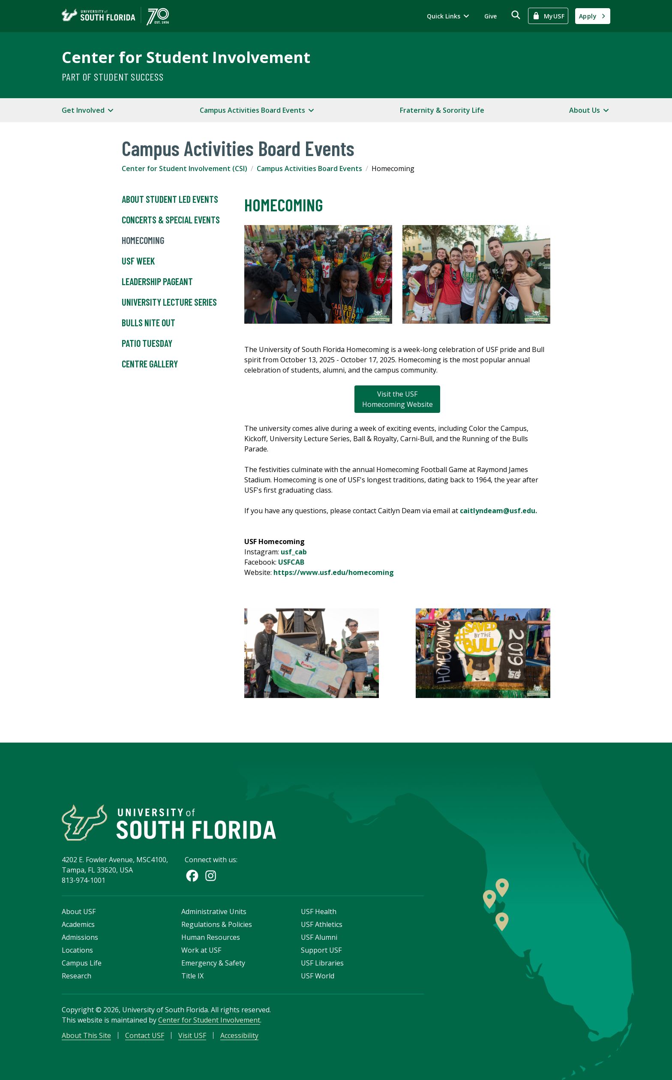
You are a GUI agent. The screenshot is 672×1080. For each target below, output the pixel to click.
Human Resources (210, 937)
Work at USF (201, 950)
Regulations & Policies (216, 924)
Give (490, 16)
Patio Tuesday (147, 343)
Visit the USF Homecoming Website (397, 399)
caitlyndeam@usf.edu (497, 510)
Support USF (321, 950)
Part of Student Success (112, 76)
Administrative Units (213, 911)
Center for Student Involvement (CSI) (184, 168)
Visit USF (192, 1035)
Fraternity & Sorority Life (442, 110)
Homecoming (143, 240)
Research (76, 976)
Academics (78, 924)
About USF (79, 911)
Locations (77, 950)
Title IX (192, 976)
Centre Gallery (150, 364)
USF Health (318, 911)
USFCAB (291, 562)
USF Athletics (321, 924)
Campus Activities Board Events (309, 168)
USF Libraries (322, 963)
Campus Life (82, 963)
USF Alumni (319, 937)
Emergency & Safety (213, 963)
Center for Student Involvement (186, 57)
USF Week (138, 261)
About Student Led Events (170, 199)
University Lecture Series (169, 302)
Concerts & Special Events (171, 220)
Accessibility (239, 1035)
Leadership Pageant (157, 282)
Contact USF (144, 1035)
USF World (317, 976)
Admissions (80, 937)
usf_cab (294, 552)
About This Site (86, 1035)
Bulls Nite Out (148, 323)
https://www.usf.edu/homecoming (333, 572)
